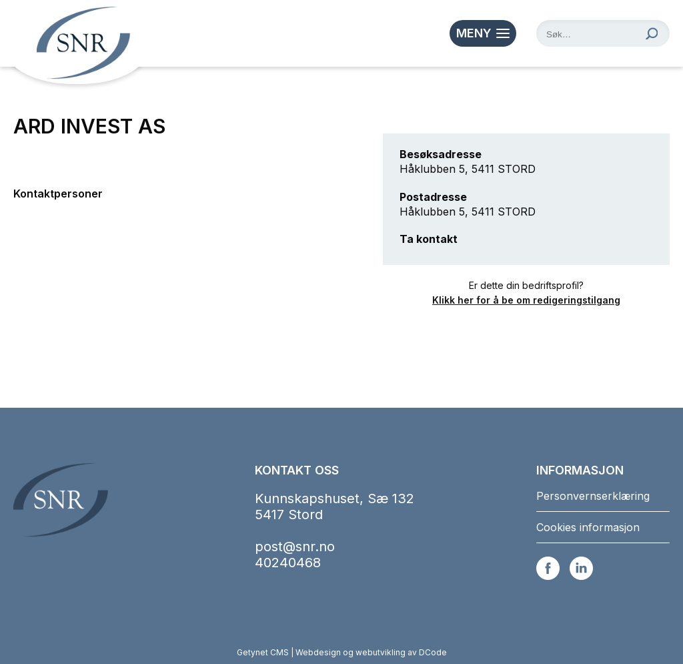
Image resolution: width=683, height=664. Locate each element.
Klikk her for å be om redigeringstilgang (526, 300)
